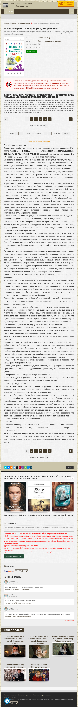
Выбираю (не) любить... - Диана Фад (17, 589)
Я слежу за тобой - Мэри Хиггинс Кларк (17, 603)
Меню (9, 12)
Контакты (13, 695)
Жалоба (70, 467)
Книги (40, 41)
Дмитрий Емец (44, 38)
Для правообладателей (24, 695)
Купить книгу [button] (31, 51)
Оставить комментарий (14, 556)
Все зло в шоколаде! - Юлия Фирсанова (18, 616)
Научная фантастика (52, 41)
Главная (6, 695)
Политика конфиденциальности (42, 695)
